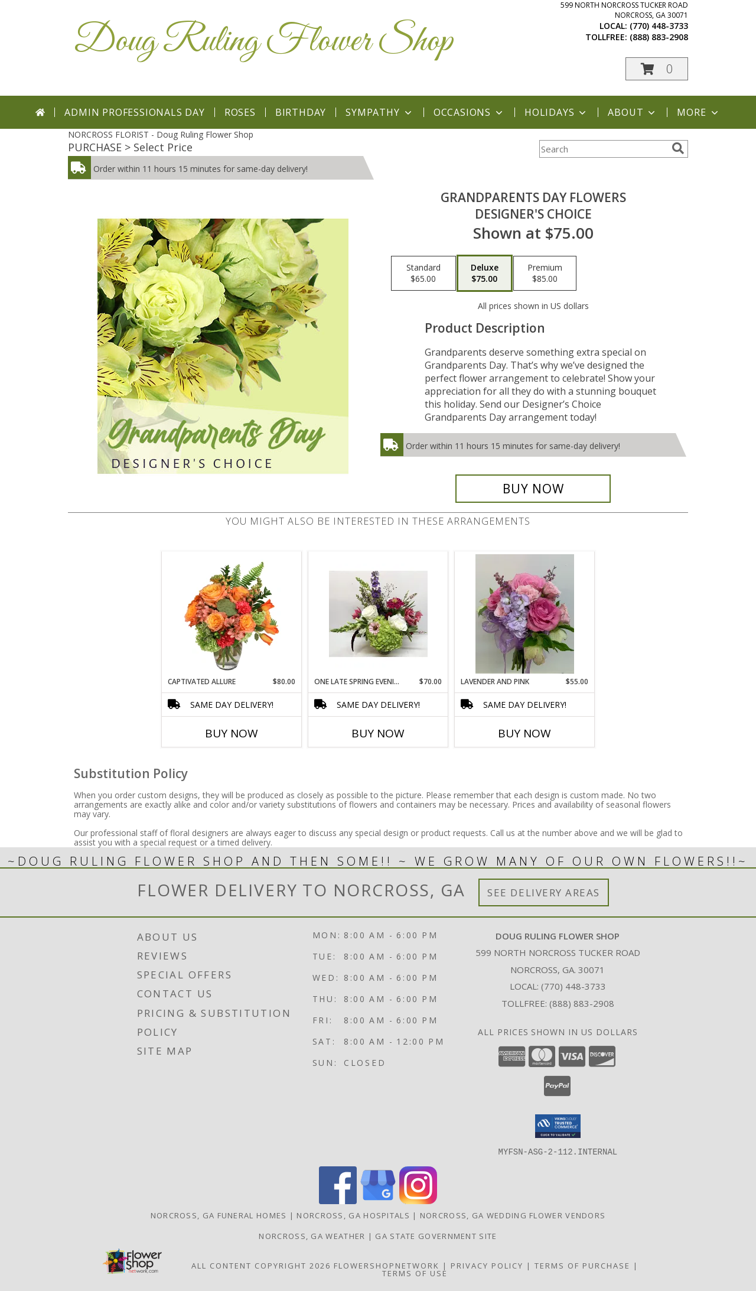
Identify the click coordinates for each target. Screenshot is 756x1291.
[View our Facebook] (338, 1200)
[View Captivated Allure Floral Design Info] (232, 614)
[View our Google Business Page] (378, 1200)
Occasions (469, 112)
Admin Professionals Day (134, 112)
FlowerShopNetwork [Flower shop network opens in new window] (386, 1265)
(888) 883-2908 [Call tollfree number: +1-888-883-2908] (659, 37)
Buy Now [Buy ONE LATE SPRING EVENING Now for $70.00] (378, 733)
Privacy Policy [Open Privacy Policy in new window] (487, 1265)
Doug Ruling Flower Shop (263, 42)
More (698, 112)
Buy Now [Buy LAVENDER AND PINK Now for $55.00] (524, 733)
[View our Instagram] (418, 1200)
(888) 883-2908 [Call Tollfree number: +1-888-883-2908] (581, 1003)
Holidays (556, 112)
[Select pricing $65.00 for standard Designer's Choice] (423, 273)
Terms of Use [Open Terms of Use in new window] (415, 1272)
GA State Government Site (436, 1235)
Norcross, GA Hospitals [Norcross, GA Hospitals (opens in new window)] (353, 1214)
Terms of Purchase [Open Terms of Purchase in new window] (582, 1265)
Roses (240, 112)
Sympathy (379, 112)
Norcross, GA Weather (312, 1235)
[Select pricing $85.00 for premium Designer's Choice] (545, 273)
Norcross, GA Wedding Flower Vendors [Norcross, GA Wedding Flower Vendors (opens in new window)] (513, 1214)
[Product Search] (603, 149)
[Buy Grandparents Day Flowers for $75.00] (533, 488)
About (632, 112)
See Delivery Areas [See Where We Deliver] (543, 892)
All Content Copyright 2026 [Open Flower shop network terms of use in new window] (261, 1265)
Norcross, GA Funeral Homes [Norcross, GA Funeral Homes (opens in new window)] (219, 1214)
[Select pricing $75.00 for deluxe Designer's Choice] (484, 273)
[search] (678, 148)
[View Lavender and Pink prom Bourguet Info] (524, 614)
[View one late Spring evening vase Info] (378, 614)
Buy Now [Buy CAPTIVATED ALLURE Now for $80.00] (231, 733)
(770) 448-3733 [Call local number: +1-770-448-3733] (659, 25)
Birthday (300, 112)
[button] (656, 68)
